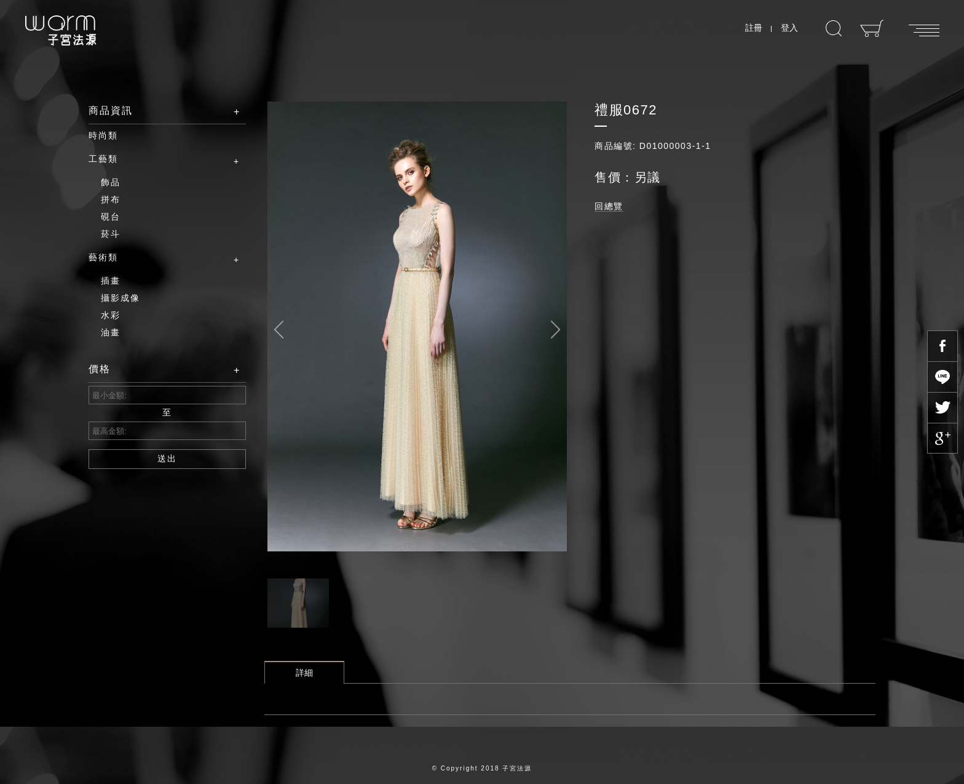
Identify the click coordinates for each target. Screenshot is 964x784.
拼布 (110, 199)
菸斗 (110, 234)
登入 (789, 28)
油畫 (110, 332)
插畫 (110, 281)
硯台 (110, 217)
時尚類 (103, 135)
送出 (167, 458)
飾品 (110, 182)
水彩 (110, 315)
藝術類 (158, 258)
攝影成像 (120, 298)
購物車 (872, 28)
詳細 (304, 673)
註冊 (753, 28)
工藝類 (158, 159)
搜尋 (834, 28)
